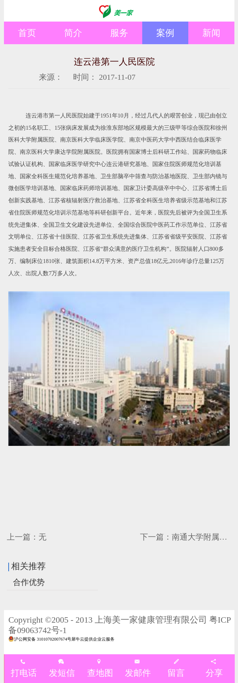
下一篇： (187, 536)
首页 (27, 33)
